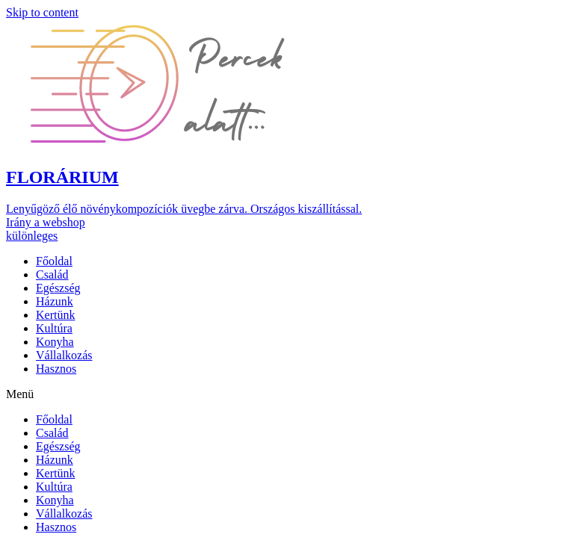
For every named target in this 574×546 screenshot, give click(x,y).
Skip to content (42, 12)
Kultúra (54, 328)
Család (52, 274)
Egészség (58, 288)
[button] (193, 84)
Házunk (54, 301)
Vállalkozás (64, 355)
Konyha (55, 341)
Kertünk (55, 314)
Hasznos (56, 368)
